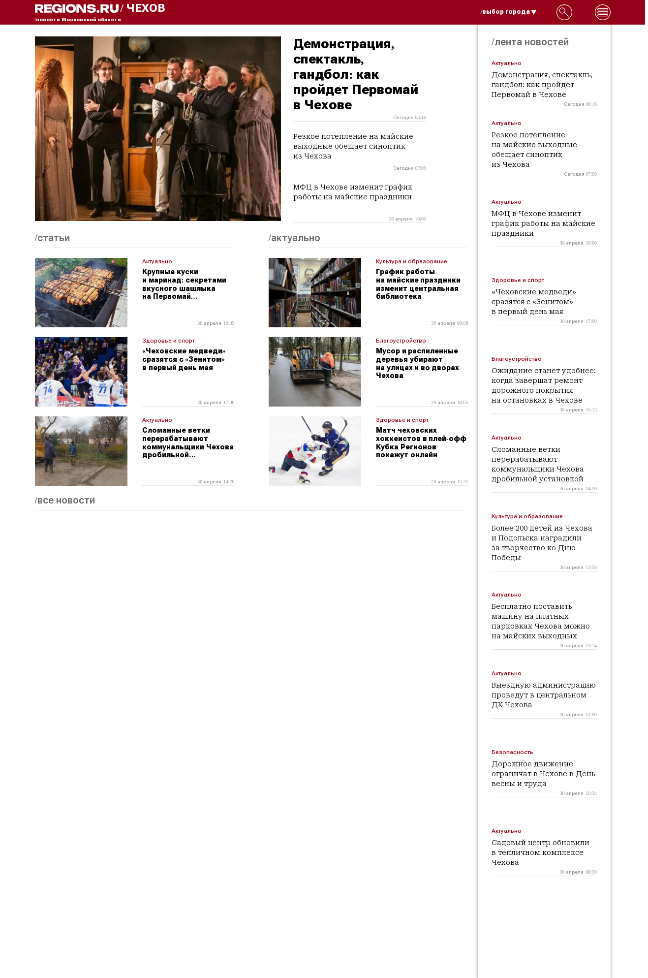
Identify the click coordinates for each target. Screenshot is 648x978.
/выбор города (509, 11)
